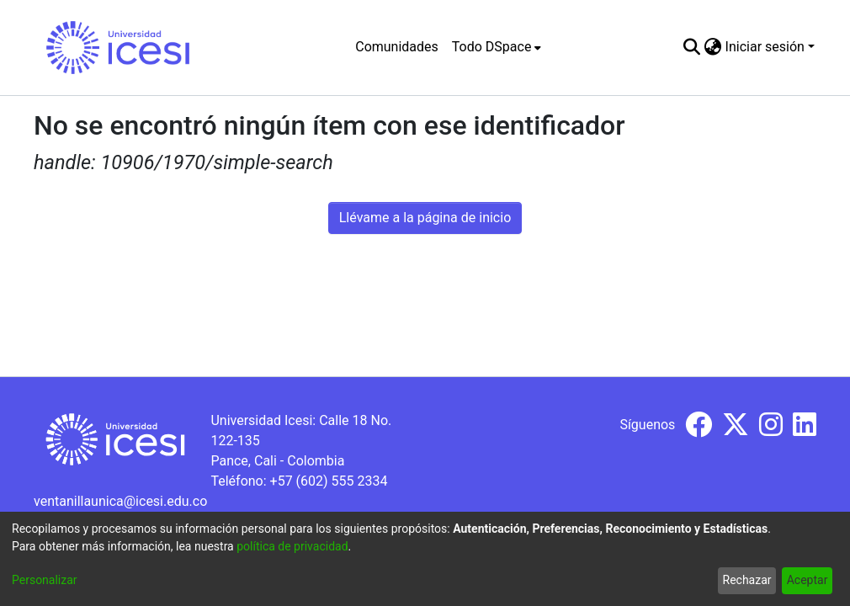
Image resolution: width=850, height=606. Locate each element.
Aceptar (807, 580)
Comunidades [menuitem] (396, 47)
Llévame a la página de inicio (425, 218)
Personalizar (44, 580)
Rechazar (747, 580)
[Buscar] (692, 47)
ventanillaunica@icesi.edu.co (120, 501)
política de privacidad (292, 546)
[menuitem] (497, 47)
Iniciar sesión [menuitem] (765, 47)
